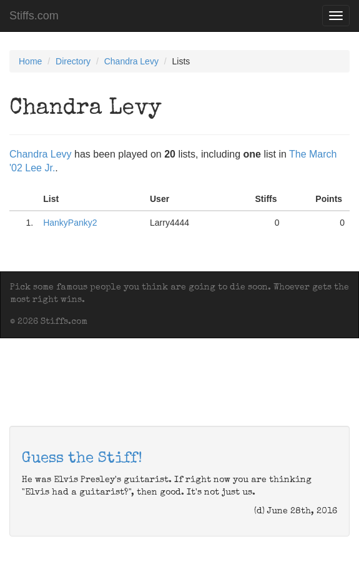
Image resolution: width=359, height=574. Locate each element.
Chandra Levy (131, 61)
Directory (73, 61)
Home (30, 61)
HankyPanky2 (70, 223)
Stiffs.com (34, 15)
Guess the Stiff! (82, 458)
